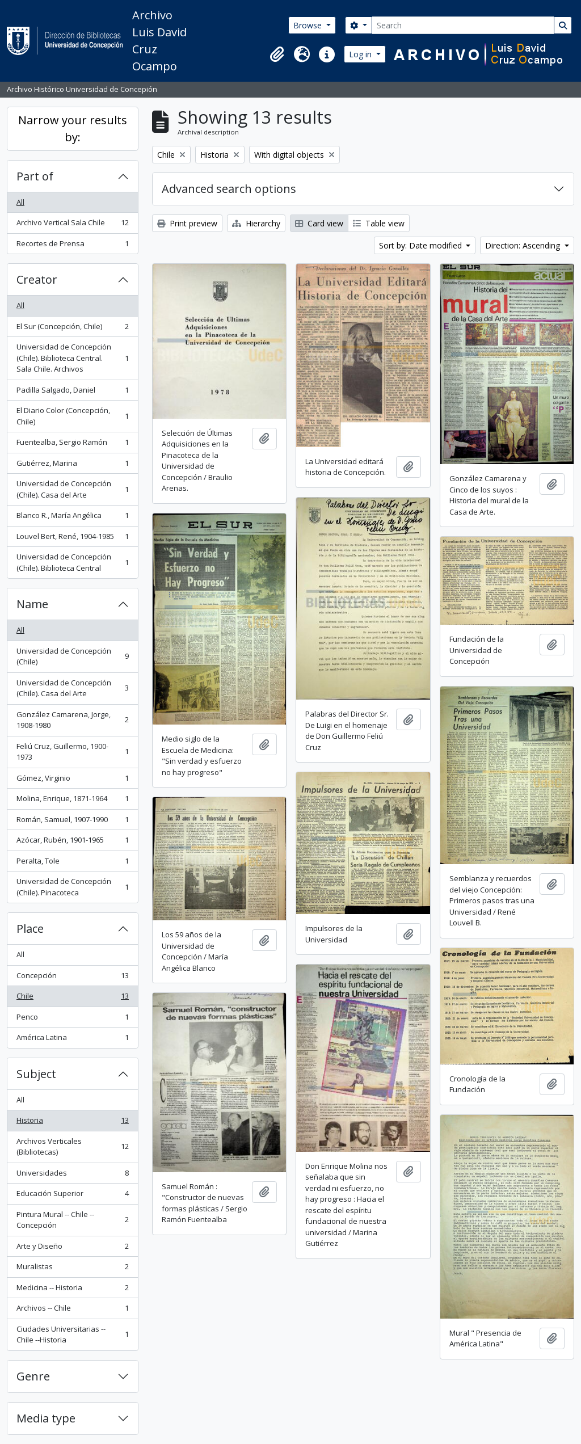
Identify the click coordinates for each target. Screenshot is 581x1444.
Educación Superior (72, 1195)
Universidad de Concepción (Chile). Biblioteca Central (72, 562)
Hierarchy (256, 223)
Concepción (72, 978)
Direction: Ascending (523, 245)
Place (30, 928)
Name (32, 604)
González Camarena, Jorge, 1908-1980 (72, 720)
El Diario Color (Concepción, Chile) (72, 416)
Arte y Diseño (72, 1248)
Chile (72, 998)
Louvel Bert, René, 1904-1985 (72, 538)
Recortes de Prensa (72, 246)
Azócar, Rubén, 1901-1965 (72, 842)
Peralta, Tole (72, 863)
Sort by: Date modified (421, 245)
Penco (72, 1019)
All (20, 202)
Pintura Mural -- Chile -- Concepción (72, 1220)
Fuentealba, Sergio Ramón (72, 444)
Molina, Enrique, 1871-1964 (72, 801)
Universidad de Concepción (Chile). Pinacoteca (72, 887)
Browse (308, 25)
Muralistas (72, 1269)
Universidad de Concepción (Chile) (72, 656)
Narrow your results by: (72, 128)
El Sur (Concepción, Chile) (72, 328)
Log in (361, 54)
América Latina (72, 1039)
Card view (319, 223)
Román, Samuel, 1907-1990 (72, 822)
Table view (379, 223)
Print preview (187, 223)
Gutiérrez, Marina (72, 465)
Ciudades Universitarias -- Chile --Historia (72, 1334)
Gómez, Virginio (72, 780)
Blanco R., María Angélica (72, 517)
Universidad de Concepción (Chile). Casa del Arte (72, 489)
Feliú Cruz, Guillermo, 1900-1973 (72, 752)
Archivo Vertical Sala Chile (72, 225)
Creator (36, 279)
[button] (276, 54)
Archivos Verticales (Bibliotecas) (72, 1146)
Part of (34, 176)
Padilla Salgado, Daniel (72, 392)
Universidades (72, 1175)
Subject (36, 1073)
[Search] (463, 25)
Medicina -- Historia (72, 1290)
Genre (33, 1376)
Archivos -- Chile (72, 1310)
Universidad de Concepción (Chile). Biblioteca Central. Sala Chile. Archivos (72, 358)
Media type (45, 1418)
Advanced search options (229, 188)
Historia (72, 1122)
